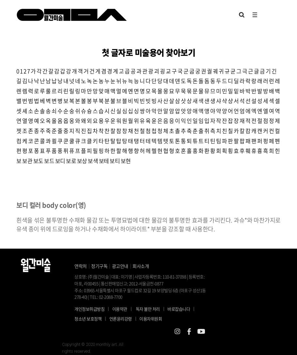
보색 (93, 161)
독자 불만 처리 (148, 309)
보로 (71, 161)
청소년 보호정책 (91, 318)
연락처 (80, 266)
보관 (27, 161)
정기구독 (99, 266)
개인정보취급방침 (89, 309)
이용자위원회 (150, 319)
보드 (49, 161)
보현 (126, 161)
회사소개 (141, 266)
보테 (104, 161)
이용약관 (119, 309)
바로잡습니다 (178, 309)
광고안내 (120, 266)
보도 (38, 161)
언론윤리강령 (124, 318)
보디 (60, 161)
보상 (82, 161)
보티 (115, 161)
